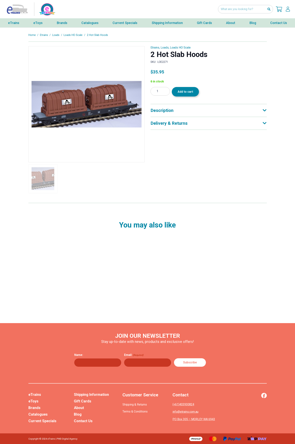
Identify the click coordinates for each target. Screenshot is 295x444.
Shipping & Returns (134, 404)
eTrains (34, 394)
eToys (33, 401)
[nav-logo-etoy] (30, 9)
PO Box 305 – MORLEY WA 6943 (194, 419)
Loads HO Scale (73, 35)
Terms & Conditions (135, 411)
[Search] (269, 9)
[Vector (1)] (264, 395)
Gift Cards (82, 401)
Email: (134, 355)
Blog (78, 414)
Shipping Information (91, 394)
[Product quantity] (160, 91)
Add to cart (185, 91)
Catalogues (38, 414)
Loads (55, 35)
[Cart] (279, 9)
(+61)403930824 (183, 404)
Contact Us (83, 421)
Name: (78, 355)
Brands (34, 408)
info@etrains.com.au (185, 411)
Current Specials (42, 421)
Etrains (44, 35)
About (79, 408)
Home (32, 35)
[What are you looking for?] (245, 9)
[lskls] (288, 9)
